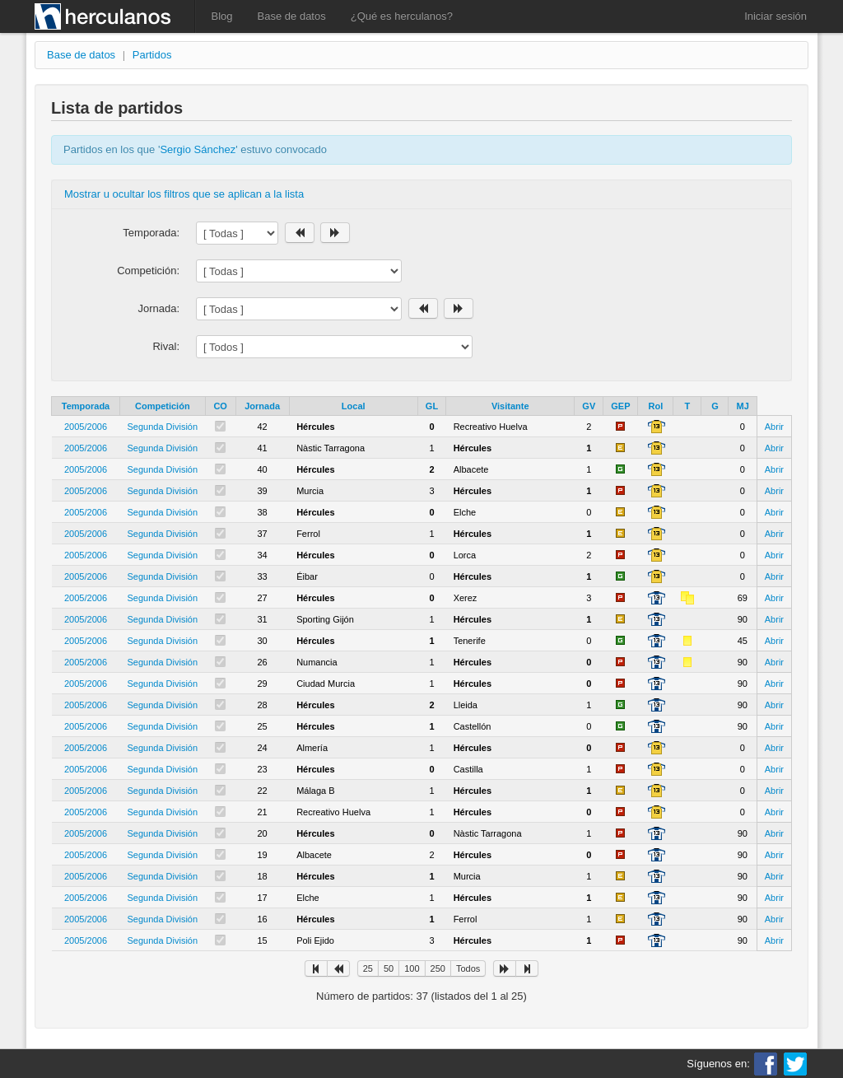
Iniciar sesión (775, 16)
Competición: (148, 270)
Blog (222, 16)
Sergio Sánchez (197, 149)
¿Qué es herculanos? (402, 16)
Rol (656, 406)
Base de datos (292, 16)
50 (389, 968)
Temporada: (151, 232)
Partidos (152, 55)
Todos (468, 968)
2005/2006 (85, 427)
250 (438, 968)
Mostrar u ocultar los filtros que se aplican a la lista (184, 194)
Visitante (510, 406)
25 (368, 968)
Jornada (262, 406)
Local (354, 406)
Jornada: (158, 308)
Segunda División (163, 427)
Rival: (165, 346)
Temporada (85, 406)
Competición (162, 406)
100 (411, 968)
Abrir (774, 427)
